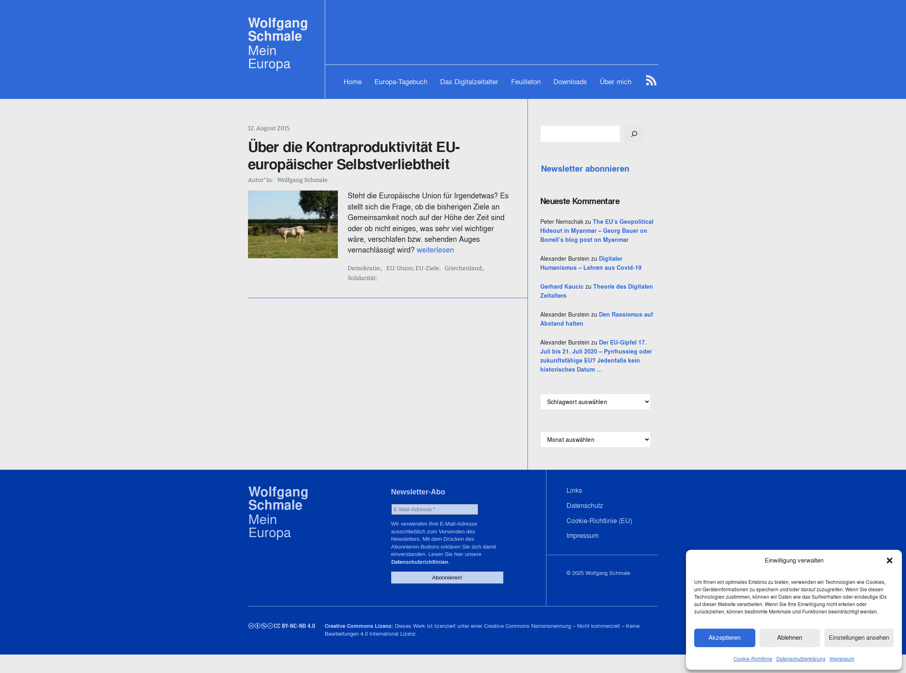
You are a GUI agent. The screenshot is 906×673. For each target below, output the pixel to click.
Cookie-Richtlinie (753, 658)
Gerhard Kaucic (580, 305)
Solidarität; (508, 268)
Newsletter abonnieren (604, 169)
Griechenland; (470, 268)
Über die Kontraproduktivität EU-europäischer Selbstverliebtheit (354, 155)
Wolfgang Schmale (278, 29)
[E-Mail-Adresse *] (432, 536)
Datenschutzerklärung (801, 658)
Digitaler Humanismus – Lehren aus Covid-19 (606, 277)
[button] (889, 560)
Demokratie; (370, 268)
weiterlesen (392, 250)
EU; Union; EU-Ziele (418, 268)
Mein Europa (269, 56)
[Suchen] (653, 133)
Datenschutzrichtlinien (455, 581)
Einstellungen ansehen (859, 637)
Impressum (842, 658)
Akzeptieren (725, 637)
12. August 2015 (268, 128)
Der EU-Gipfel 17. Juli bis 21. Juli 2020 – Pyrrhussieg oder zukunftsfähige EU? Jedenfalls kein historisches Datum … (607, 378)
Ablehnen (789, 637)
